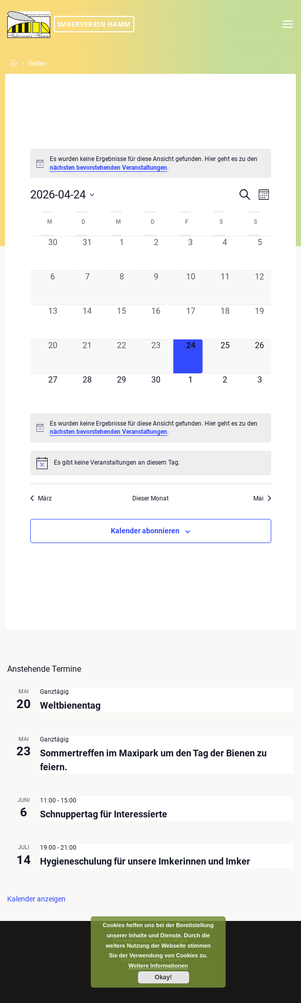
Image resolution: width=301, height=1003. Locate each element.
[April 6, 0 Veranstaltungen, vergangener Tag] (52, 288)
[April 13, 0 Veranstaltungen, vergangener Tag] (52, 322)
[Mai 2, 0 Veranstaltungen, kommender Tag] (225, 391)
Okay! (163, 977)
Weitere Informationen (158, 965)
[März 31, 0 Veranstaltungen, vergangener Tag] (87, 253)
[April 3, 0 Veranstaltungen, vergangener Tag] (190, 253)
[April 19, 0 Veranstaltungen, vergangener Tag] (259, 322)
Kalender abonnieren (145, 531)
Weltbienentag (70, 705)
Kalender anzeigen (36, 899)
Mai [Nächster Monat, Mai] (262, 498)
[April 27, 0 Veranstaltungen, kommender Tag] (52, 391)
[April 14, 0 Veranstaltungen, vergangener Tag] (87, 322)
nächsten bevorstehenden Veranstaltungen (108, 167)
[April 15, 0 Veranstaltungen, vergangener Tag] (121, 322)
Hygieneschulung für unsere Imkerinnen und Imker (145, 861)
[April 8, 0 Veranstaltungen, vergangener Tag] (121, 288)
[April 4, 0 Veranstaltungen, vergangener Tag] (225, 253)
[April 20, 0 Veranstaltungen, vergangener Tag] (52, 356)
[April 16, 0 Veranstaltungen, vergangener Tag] (156, 322)
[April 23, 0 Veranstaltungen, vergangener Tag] (156, 356)
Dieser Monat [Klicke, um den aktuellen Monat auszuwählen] (150, 498)
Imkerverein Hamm (94, 24)
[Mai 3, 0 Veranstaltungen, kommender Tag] (259, 391)
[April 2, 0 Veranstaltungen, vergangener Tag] (156, 253)
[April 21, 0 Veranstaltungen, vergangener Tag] (87, 356)
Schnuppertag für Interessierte (103, 813)
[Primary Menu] (288, 24)
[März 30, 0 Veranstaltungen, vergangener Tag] (52, 253)
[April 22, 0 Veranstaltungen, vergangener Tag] (121, 356)
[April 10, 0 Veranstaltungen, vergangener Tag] (190, 288)
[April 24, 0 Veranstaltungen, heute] (190, 356)
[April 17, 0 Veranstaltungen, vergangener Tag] (190, 322)
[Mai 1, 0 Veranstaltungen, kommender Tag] (190, 391)
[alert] (150, 163)
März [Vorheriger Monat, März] (40, 498)
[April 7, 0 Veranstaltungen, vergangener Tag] (87, 288)
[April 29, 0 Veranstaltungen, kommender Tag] (121, 391)
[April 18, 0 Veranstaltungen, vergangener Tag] (225, 322)
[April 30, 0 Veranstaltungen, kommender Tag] (156, 391)
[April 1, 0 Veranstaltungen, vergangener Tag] (121, 253)
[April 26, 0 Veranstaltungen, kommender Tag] (259, 356)
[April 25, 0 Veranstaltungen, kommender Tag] (225, 356)
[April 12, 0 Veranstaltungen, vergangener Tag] (259, 288)
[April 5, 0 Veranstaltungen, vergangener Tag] (259, 253)
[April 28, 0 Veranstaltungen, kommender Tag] (87, 391)
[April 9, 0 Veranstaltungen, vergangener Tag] (156, 288)
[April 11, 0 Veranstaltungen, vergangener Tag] (225, 288)
